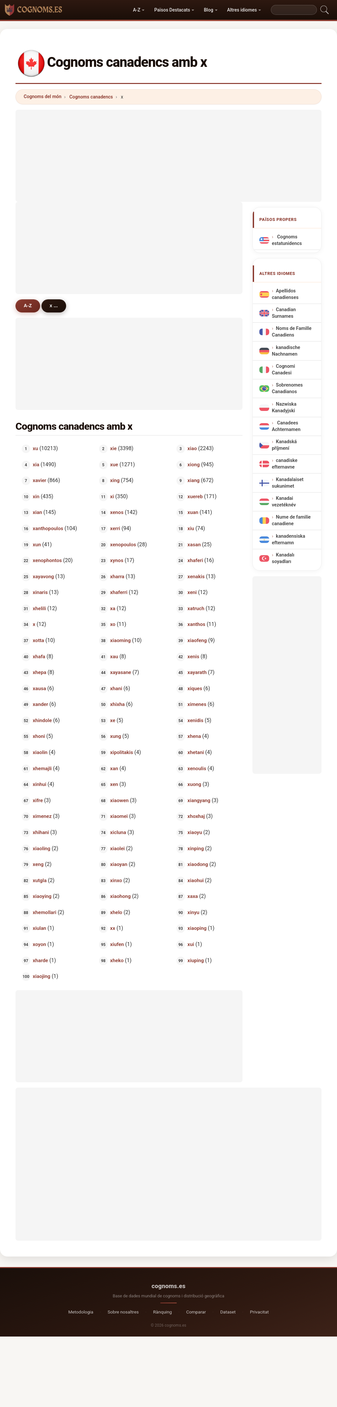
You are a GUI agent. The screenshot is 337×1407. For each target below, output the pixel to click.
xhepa (39, 672)
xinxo (116, 880)
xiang (194, 480)
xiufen (117, 944)
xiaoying (42, 896)
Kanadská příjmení (284, 445)
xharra (117, 576)
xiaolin (40, 752)
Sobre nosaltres (123, 1311)
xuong (194, 784)
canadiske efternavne (285, 464)
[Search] (294, 10)
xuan (193, 512)
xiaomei (119, 816)
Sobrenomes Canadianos (287, 389)
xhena (194, 736)
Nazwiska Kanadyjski (284, 407)
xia (36, 464)
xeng (38, 864)
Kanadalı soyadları (283, 558)
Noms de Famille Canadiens (291, 332)
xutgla (40, 880)
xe (113, 720)
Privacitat (259, 1311)
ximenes (197, 704)
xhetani (196, 752)
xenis (193, 656)
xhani (116, 688)
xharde (40, 960)
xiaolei (117, 848)
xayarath (197, 672)
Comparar (196, 1311)
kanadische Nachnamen (286, 351)
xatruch (196, 608)
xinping (196, 848)
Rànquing (162, 1311)
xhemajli (42, 768)
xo (113, 624)
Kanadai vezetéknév (284, 502)
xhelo (116, 912)
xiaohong (120, 896)
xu (35, 448)
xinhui (39, 784)
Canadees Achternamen (286, 426)
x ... (54, 305)
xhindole (42, 720)
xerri (115, 528)
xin (36, 496)
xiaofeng (197, 640)
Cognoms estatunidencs (287, 240)
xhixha (117, 704)
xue (114, 464)
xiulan (39, 928)
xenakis (196, 576)
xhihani (41, 832)
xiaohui (196, 880)
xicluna (118, 832)
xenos (117, 512)
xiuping (196, 960)
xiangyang (199, 800)
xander (40, 704)
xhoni (39, 736)
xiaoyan (118, 864)
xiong (194, 464)
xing (115, 480)
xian (37, 512)
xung (115, 736)
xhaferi (195, 560)
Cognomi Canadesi (283, 370)
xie (113, 448)
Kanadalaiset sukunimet (287, 483)
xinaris (40, 592)
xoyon (39, 944)
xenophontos (47, 560)
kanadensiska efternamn (288, 539)
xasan (194, 544)
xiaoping (197, 928)
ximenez (42, 816)
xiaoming (120, 640)
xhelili (39, 608)
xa (113, 608)
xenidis (195, 720)
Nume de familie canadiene (291, 521)
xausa (39, 688)
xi (112, 496)
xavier (39, 480)
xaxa (193, 896)
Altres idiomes (242, 10)
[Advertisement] (168, 156)
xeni (192, 592)
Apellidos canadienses (285, 294)
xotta (38, 640)
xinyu (193, 912)
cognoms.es (168, 1286)
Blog (208, 10)
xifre (38, 800)
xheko (117, 960)
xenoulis (197, 768)
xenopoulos (123, 544)
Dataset (228, 1311)
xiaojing (41, 976)
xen (114, 784)
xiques (195, 688)
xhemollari (45, 912)
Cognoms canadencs (91, 96)
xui (191, 944)
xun (37, 544)
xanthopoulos (48, 528)
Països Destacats (172, 10)
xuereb (195, 496)
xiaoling (41, 848)
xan (114, 768)
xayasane (120, 672)
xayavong (43, 576)
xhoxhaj (196, 816)
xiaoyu (195, 832)
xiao (192, 448)
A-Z (136, 10)
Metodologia (80, 1311)
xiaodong (198, 864)
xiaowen (119, 800)
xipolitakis (121, 752)
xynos (116, 560)
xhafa (39, 656)
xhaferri (119, 592)
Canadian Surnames (284, 313)
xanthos (196, 624)
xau (114, 656)
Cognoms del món (43, 96)
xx (112, 928)
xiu (191, 528)
